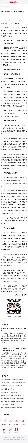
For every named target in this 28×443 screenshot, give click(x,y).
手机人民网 (16, 421)
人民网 (1, 6)
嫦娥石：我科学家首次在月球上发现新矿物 (12, 395)
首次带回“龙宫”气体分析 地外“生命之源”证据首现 (14, 379)
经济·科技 (7, 6)
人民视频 (4, 430)
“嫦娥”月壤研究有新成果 (7, 404)
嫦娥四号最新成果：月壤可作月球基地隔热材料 (13, 398)
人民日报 (4, 421)
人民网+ (10, 421)
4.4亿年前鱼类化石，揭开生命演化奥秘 (11, 386)
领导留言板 (22, 421)
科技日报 (21, 20)
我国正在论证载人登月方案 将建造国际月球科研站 (14, 401)
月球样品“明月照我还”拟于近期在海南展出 (12, 407)
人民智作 (16, 430)
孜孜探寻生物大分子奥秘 (7, 389)
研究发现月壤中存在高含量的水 (9, 392)
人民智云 (10, 430)
